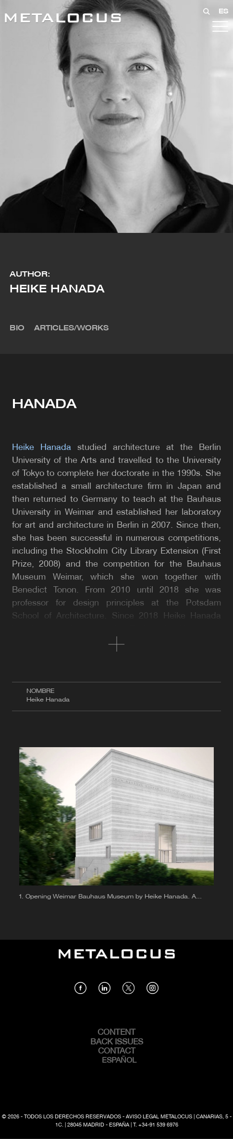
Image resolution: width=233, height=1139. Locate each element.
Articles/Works (71, 328)
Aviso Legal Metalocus (159, 1117)
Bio (17, 328)
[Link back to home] (63, 19)
